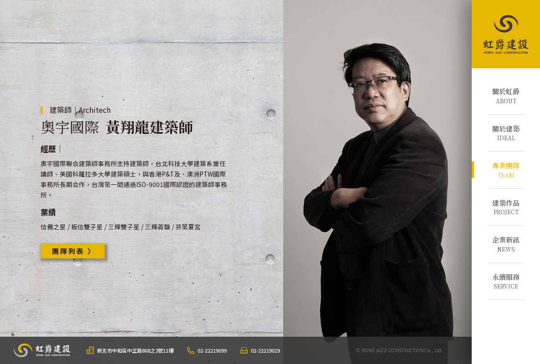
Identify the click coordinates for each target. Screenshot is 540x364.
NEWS (506, 244)
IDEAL (506, 133)
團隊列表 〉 (74, 251)
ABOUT (506, 95)
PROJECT (506, 207)
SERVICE (506, 281)
